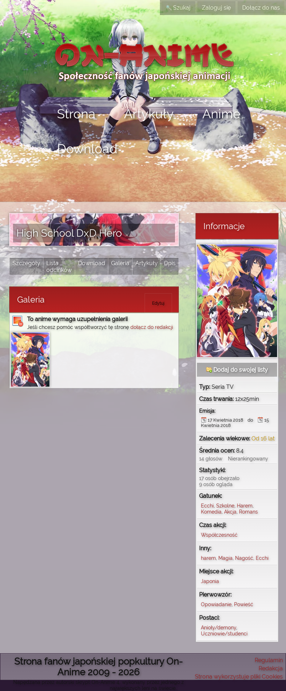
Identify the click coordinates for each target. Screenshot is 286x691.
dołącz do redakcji (151, 327)
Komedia (211, 512)
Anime (221, 113)
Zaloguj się (216, 7)
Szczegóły (26, 263)
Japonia (210, 581)
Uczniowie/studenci (224, 633)
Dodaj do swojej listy (237, 369)
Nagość (244, 558)
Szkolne (225, 505)
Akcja (230, 512)
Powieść (243, 604)
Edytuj (158, 303)
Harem (245, 505)
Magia (225, 558)
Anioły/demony (218, 627)
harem (208, 558)
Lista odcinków (59, 266)
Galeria (120, 263)
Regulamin (269, 660)
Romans (248, 512)
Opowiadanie (216, 604)
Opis (170, 263)
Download (87, 148)
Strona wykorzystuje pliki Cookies (239, 676)
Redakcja (271, 668)
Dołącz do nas (261, 7)
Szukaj (178, 7)
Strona (76, 113)
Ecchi (207, 505)
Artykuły (149, 113)
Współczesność (219, 535)
